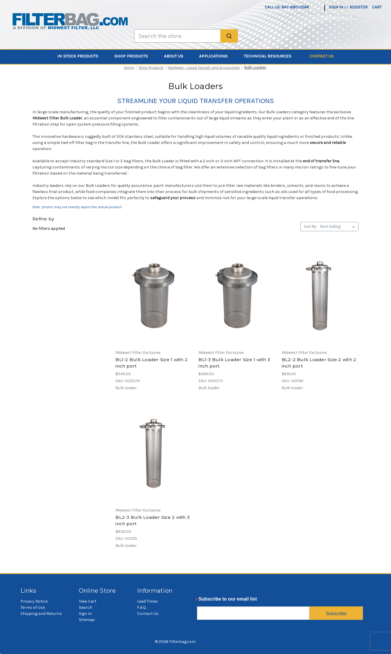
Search (85, 607)
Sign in (336, 7)
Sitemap (87, 619)
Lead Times (147, 601)
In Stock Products (81, 56)
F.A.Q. (141, 607)
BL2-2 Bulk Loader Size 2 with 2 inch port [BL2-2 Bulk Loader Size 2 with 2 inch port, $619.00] (319, 363)
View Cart (87, 601)
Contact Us (321, 56)
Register (359, 7)
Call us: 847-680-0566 (287, 7)
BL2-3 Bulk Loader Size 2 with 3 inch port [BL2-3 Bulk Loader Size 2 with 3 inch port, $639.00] (152, 520)
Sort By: (310, 226)
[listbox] (338, 226)
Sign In (85, 613)
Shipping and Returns (41, 613)
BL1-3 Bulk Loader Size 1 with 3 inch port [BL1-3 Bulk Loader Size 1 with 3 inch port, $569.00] (234, 363)
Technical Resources (271, 56)
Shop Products (134, 56)
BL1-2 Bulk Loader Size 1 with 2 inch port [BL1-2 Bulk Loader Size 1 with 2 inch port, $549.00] (151, 363)
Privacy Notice (34, 601)
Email (203, 600)
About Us (177, 56)
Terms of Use (32, 607)
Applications (216, 56)
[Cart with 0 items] (377, 7)
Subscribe (336, 613)
